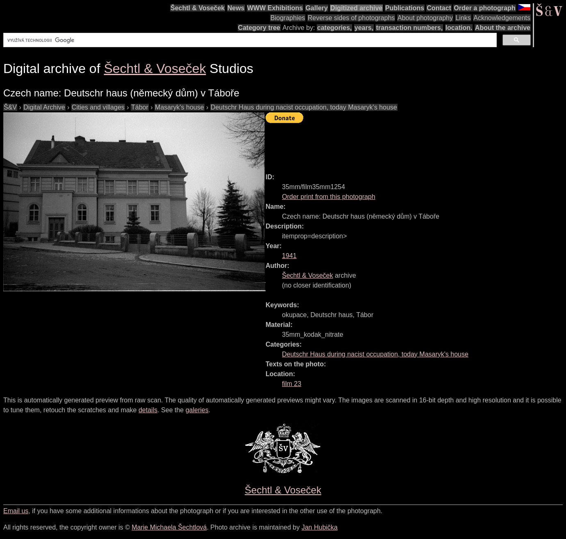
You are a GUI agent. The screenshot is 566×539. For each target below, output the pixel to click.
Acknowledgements (501, 17)
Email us (15, 510)
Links (463, 17)
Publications (404, 8)
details (148, 410)
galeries (197, 410)
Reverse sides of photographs (351, 17)
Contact (439, 8)
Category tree (259, 27)
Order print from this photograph (328, 196)
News (236, 8)
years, (364, 27)
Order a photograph (484, 8)
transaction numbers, (409, 27)
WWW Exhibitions (275, 8)
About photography (425, 17)
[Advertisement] (415, 144)
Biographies (287, 17)
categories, (334, 27)
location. (459, 27)
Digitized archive (356, 8)
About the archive (502, 27)
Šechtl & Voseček (197, 8)
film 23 (291, 383)
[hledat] (249, 40)
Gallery (316, 8)
